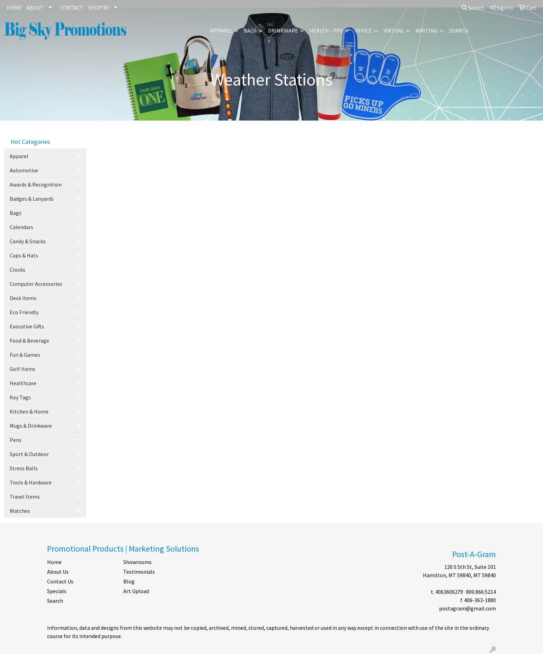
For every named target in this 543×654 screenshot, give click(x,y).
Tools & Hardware (31, 482)
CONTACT (71, 7)
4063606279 (449, 591)
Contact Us (60, 581)
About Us (58, 571)
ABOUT (35, 7)
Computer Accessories (36, 283)
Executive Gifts (27, 326)
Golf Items (22, 368)
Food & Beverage (29, 340)
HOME (14, 7)
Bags (250, 30)
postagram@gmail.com (467, 608)
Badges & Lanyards (32, 198)
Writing (427, 30)
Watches (20, 510)
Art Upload (136, 591)
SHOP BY (98, 7)
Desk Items (23, 297)
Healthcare (23, 383)
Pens (15, 439)
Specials (56, 591)
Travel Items (25, 496)
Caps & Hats (24, 255)
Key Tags (20, 397)
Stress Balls (24, 468)
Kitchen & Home (29, 411)
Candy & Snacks (28, 241)
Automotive (24, 170)
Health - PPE (326, 30)
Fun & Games (25, 354)
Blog (129, 581)
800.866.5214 (481, 591)
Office (363, 30)
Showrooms (137, 561)
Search (473, 7)
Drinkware (283, 30)
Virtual (393, 30)
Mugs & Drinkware (31, 425)
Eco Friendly (24, 312)
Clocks (17, 269)
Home (54, 561)
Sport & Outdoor (29, 454)
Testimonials (139, 571)
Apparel (221, 30)
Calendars (21, 227)
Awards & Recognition (36, 184)
